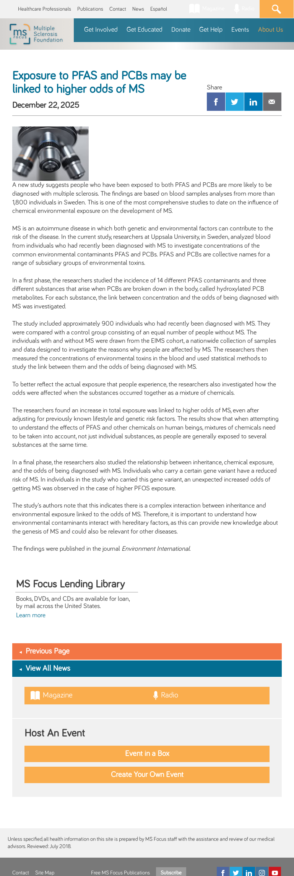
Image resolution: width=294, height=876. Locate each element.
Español (158, 9)
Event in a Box (147, 754)
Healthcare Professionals (44, 9)
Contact (117, 9)
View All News (48, 668)
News (138, 9)
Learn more (30, 615)
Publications (90, 9)
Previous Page (48, 651)
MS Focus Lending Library (70, 584)
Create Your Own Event (147, 775)
